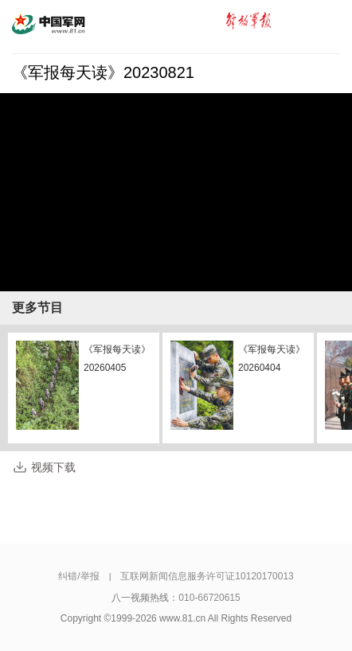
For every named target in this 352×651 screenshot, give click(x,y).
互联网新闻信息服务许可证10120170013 (206, 576)
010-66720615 (209, 597)
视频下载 (53, 467)
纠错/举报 (78, 576)
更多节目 (37, 307)
